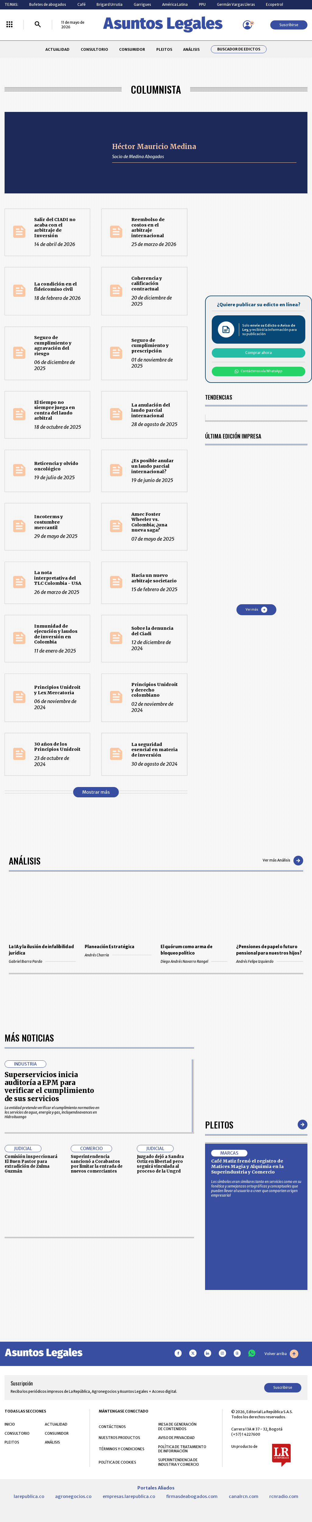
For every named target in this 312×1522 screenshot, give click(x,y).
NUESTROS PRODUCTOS (119, 1437)
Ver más (256, 610)
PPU (202, 4)
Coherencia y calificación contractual (146, 284)
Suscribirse (288, 25)
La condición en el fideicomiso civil (55, 286)
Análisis (25, 860)
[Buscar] (38, 25)
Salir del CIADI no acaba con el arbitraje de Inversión (55, 227)
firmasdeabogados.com (192, 1496)
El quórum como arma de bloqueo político (186, 950)
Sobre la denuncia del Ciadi (152, 631)
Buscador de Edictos (238, 49)
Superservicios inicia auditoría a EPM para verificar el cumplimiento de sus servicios (49, 1086)
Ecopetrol (274, 4)
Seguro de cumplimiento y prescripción (150, 346)
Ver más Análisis (283, 860)
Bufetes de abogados (47, 4)
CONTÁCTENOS (112, 1426)
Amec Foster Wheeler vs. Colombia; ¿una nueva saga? (149, 522)
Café (81, 4)
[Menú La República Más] (9, 25)
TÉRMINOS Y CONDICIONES (121, 1449)
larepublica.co (29, 1496)
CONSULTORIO (94, 49)
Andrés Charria (118, 955)
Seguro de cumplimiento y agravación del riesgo (53, 345)
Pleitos (219, 1124)
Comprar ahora (258, 352)
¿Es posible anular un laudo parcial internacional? (152, 466)
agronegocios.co (73, 1496)
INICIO (10, 1424)
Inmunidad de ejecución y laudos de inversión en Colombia (55, 634)
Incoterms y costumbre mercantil (48, 522)
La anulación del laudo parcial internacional (150, 410)
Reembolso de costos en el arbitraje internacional (148, 227)
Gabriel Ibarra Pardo (42, 961)
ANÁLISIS (191, 49)
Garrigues (142, 4)
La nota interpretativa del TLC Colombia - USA (57, 578)
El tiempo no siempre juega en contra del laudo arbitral (54, 410)
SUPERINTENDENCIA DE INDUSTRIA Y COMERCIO (178, 1462)
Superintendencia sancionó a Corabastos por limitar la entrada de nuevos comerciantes (96, 1164)
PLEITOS (164, 49)
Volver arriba (281, 1354)
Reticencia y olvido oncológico (56, 466)
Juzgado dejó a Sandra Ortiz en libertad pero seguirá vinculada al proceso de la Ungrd (160, 1164)
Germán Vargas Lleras (236, 4)
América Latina (175, 4)
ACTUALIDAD (57, 49)
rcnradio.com (283, 1496)
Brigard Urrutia (109, 4)
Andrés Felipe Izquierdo (269, 961)
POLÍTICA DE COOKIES (117, 1462)
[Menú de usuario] (247, 25)
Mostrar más (96, 792)
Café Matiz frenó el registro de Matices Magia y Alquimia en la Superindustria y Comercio (247, 1166)
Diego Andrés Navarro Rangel (194, 961)
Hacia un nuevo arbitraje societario (154, 578)
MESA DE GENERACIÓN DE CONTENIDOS (177, 1426)
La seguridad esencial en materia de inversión (154, 750)
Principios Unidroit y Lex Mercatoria (57, 690)
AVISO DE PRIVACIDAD (176, 1437)
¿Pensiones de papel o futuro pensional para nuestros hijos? (269, 950)
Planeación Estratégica (109, 946)
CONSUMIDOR (132, 49)
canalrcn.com (243, 1496)
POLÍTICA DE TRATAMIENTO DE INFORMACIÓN (182, 1449)
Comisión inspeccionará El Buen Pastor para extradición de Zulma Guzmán (31, 1164)
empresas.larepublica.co (129, 1496)
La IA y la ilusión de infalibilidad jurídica (41, 950)
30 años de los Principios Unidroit (57, 746)
